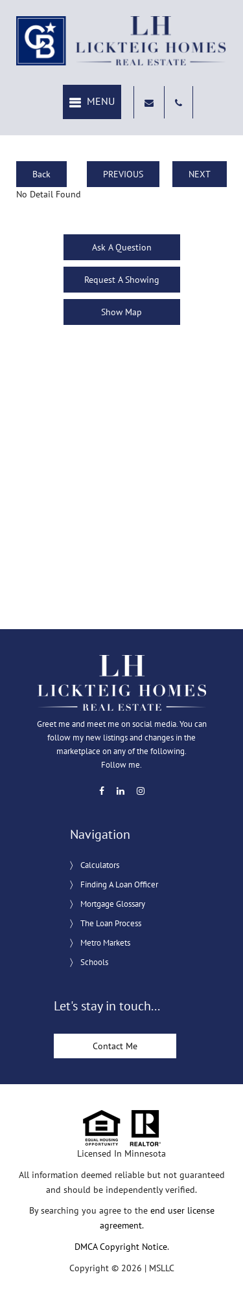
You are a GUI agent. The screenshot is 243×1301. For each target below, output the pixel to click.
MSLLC (161, 1268)
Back (41, 174)
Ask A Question (122, 247)
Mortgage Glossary (112, 903)
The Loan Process (110, 923)
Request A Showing (121, 279)
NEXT (200, 174)
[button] (92, 102)
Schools (94, 962)
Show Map (121, 312)
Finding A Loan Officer (119, 884)
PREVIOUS (123, 174)
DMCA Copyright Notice (121, 1246)
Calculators (99, 865)
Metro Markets (105, 942)
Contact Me (115, 1046)
